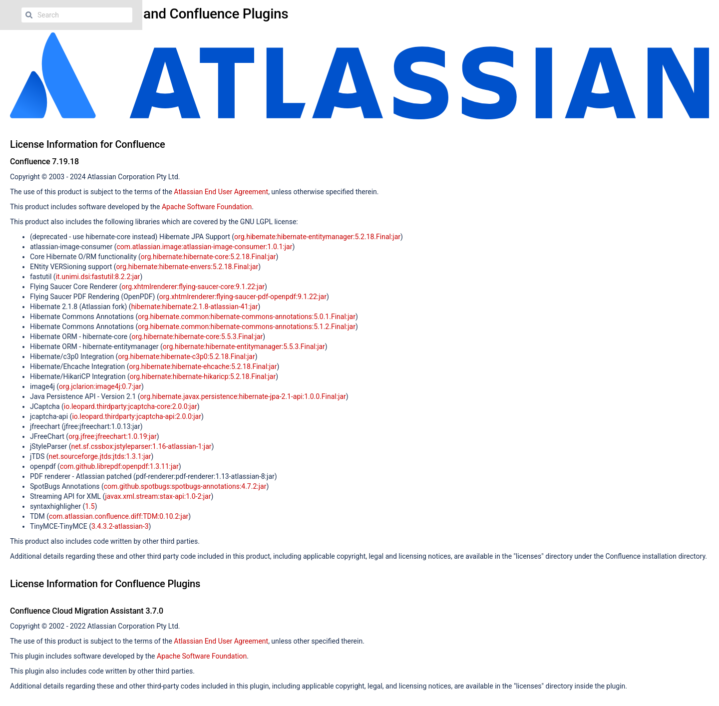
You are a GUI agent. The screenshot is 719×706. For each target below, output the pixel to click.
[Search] (29, 15)
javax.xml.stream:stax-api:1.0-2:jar (158, 496)
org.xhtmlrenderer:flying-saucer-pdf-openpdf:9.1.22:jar (243, 297)
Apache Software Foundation (207, 207)
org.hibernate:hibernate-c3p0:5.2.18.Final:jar (186, 356)
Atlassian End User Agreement (221, 192)
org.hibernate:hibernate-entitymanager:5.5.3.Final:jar (244, 347)
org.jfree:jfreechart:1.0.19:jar (112, 436)
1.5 (89, 506)
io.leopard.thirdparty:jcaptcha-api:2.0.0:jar (136, 416)
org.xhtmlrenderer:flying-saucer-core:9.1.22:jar (193, 287)
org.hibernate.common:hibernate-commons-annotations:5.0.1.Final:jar (247, 317)
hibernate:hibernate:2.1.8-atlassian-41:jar (194, 307)
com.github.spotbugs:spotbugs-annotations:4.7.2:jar (185, 486)
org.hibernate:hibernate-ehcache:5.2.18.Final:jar (203, 366)
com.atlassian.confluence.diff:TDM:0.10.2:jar (118, 516)
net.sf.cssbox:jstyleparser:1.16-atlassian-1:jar (141, 446)
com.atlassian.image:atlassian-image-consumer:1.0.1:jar (204, 247)
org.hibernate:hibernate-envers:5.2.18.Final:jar (187, 267)
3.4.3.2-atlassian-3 (120, 526)
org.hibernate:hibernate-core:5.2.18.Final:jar (208, 257)
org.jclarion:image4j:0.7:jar (100, 386)
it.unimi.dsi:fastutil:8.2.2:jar (98, 277)
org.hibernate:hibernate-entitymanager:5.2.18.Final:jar (317, 237)
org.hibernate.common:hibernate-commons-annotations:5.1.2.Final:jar (247, 327)
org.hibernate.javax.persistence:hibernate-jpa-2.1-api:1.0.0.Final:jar (243, 396)
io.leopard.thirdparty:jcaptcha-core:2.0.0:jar (130, 406)
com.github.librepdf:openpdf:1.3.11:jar (119, 466)
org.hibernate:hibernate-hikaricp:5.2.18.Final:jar (203, 376)
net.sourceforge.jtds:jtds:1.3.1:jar (99, 456)
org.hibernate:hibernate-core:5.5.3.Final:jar (197, 337)
